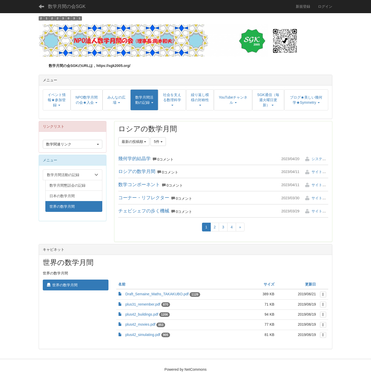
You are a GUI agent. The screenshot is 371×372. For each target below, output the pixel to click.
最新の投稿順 (134, 142)
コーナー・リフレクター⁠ (143, 197)
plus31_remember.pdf (142, 304)
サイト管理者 (319, 172)
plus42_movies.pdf (140, 324)
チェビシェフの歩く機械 (143, 210)
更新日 (310, 284)
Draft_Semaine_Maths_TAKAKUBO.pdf (157, 294)
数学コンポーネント (139, 184)
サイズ (269, 284)
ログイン (325, 6)
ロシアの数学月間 (136, 171)
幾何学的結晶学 (134, 158)
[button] (144, 100)
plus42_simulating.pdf (142, 335)
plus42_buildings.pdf (141, 314)
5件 (158, 142)
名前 (121, 284)
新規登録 (303, 6)
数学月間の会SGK (67, 6)
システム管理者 (321, 159)
